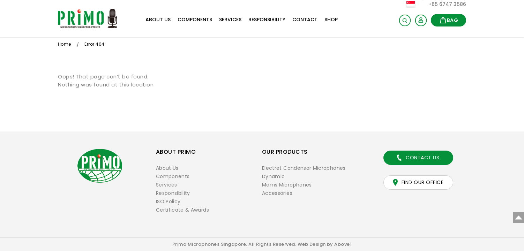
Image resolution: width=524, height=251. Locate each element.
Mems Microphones (287, 184)
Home (64, 44)
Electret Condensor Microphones (304, 168)
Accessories (277, 193)
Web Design (311, 244)
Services (230, 19)
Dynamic (273, 176)
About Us (158, 19)
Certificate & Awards (183, 209)
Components (195, 19)
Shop (331, 19)
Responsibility (266, 19)
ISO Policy (168, 201)
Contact (304, 19)
